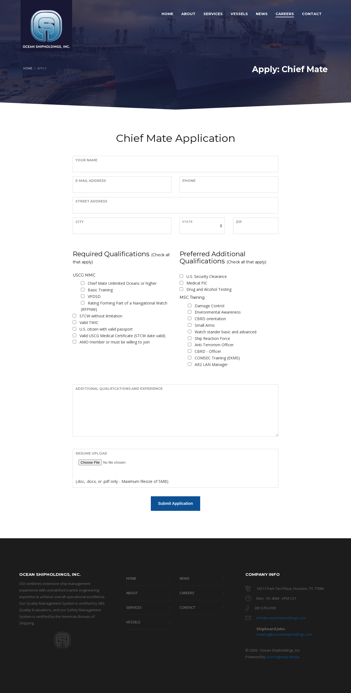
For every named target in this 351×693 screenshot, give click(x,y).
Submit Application (175, 503)
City (79, 222)
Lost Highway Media (282, 656)
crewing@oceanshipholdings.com (284, 634)
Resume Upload (91, 453)
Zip (239, 222)
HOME (27, 68)
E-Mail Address (90, 181)
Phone (189, 181)
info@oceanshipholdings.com (281, 617)
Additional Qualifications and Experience (119, 389)
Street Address (91, 201)
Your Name (86, 160)
